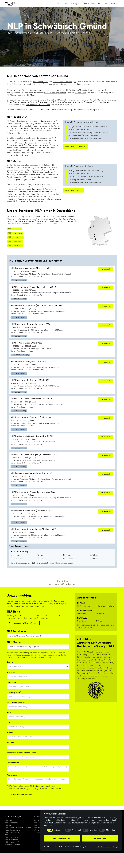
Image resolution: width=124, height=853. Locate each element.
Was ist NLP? (39, 820)
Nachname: (12, 682)
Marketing (110, 830)
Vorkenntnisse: (13, 763)
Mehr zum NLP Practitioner (75, 146)
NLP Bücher (38, 828)
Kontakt (114, 4)
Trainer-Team (80, 93)
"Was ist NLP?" (49, 102)
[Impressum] (64, 846)
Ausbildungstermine (12, 830)
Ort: (8, 723)
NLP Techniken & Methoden (38, 105)
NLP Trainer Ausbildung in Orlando (18, 828)
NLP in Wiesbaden (12, 837)
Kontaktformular (64, 109)
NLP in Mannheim (12, 832)
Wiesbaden (66, 216)
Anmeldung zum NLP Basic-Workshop (23, 623)
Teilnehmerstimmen (12, 845)
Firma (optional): (14, 692)
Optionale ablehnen (61, 838)
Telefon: (10, 743)
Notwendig (58, 830)
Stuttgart (56, 216)
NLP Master (31, 95)
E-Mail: (10, 733)
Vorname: (11, 672)
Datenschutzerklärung (18, 788)
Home (58, 4)
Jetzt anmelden (106, 269)
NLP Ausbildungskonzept (55, 93)
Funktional (76, 830)
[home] (10, 3)
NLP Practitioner (14, 95)
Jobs (106, 4)
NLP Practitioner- (40, 82)
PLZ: (9, 712)
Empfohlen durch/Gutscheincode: (22, 753)
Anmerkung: (12, 775)
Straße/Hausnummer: (16, 702)
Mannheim (11, 219)
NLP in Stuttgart (11, 835)
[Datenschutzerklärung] (50, 846)
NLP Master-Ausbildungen (64, 82)
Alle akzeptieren (100, 838)
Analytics (93, 830)
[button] (72, 3)
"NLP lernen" (102, 100)
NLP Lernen (38, 823)
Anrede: (10, 662)
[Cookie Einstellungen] (79, 846)
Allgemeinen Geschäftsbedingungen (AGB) (32, 786)
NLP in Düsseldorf (12, 842)
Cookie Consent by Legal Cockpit (106, 847)
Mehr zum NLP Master (73, 190)
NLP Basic (15, 260)
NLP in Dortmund (11, 840)
